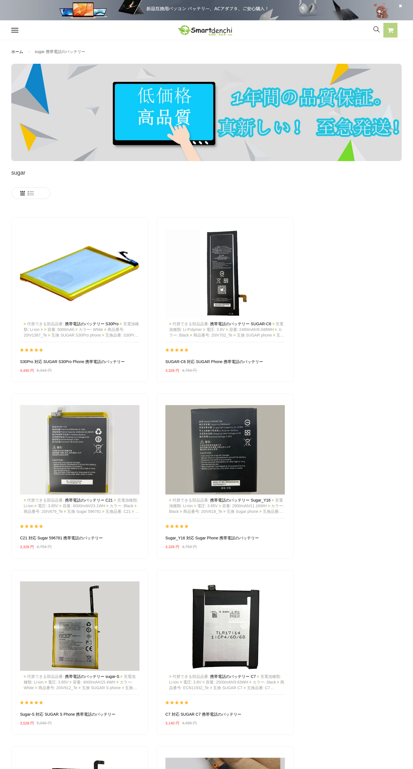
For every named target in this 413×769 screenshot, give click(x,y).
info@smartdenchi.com (283, 724)
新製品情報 (260, 704)
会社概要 (179, 685)
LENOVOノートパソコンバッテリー (43, 704)
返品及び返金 (183, 714)
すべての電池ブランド (270, 685)
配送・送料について (188, 724)
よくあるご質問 (184, 695)
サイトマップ (262, 714)
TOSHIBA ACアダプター (112, 704)
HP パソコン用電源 (108, 724)
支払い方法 (181, 704)
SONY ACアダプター (109, 695)
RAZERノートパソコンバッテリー (41, 695)
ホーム (17, 51)
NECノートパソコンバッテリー (39, 714)
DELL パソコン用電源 (110, 714)
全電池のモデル (264, 695)
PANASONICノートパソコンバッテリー (46, 685)
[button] (390, 31)
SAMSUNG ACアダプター (114, 685)
